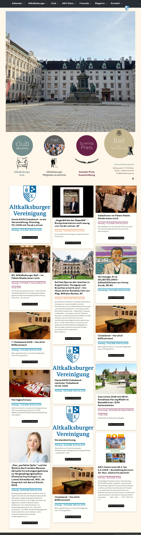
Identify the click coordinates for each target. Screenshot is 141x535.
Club (53, 5)
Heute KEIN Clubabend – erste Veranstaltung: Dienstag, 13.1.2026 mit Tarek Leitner (28, 220)
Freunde (84, 5)
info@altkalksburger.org (125, 171)
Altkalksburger (36, 5)
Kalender (17, 5)
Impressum (118, 532)
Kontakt (115, 5)
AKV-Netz (67, 5)
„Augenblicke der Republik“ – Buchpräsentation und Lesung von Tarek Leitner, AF (72, 221)
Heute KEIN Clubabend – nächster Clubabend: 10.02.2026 (69, 381)
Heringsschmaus (21, 398)
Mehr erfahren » (60, 329)
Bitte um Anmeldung (29, 235)
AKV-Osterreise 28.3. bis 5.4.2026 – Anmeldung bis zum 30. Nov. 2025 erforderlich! (115, 468)
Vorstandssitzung (65, 438)
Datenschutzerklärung (133, 532)
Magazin (100, 5)
